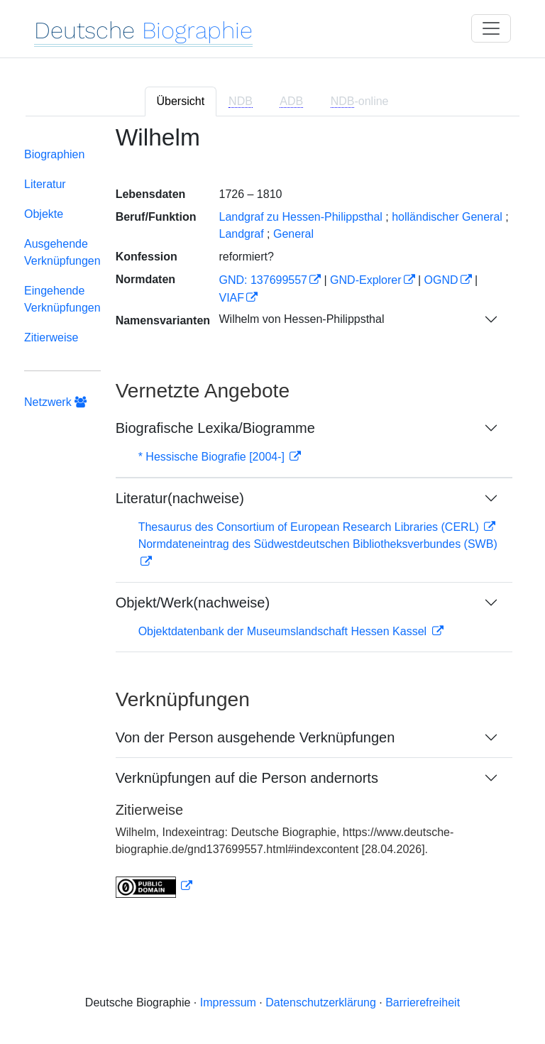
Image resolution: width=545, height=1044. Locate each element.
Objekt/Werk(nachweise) (193, 602)
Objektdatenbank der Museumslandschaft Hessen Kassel (284, 631)
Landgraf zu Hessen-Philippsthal (300, 217)
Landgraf (241, 234)
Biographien (54, 154)
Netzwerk (55, 402)
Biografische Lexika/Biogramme (215, 428)
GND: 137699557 (263, 280)
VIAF (231, 298)
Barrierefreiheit (422, 1002)
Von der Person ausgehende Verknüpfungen (255, 737)
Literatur (45, 184)
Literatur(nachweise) (180, 498)
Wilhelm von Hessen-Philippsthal (301, 319)
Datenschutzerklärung (320, 1002)
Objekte (43, 214)
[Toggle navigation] (491, 28)
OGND (441, 280)
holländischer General (447, 217)
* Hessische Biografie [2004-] (213, 457)
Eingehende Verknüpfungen (62, 299)
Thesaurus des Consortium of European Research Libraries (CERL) (310, 527)
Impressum (228, 1002)
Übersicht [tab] (181, 101)
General (293, 234)
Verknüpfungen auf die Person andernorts (247, 778)
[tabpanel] (272, 520)
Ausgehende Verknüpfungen (62, 252)
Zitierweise (51, 337)
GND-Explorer (365, 280)
